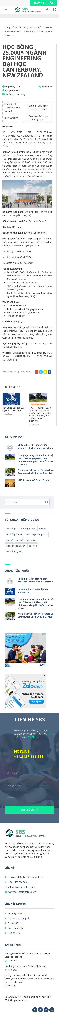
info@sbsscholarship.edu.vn (20, 887)
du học (42, 528)
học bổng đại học (14, 551)
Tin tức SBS (12, 923)
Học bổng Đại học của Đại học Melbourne (13, 409)
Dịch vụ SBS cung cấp (17, 918)
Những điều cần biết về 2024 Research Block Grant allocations (35, 447)
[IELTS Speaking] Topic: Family (33, 480)
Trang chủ (9, 27)
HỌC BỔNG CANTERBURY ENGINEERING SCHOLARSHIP (27, 356)
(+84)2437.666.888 (16, 882)
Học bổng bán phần (15, 545)
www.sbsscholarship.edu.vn (20, 891)
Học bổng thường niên (36, 534)
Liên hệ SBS (12, 932)
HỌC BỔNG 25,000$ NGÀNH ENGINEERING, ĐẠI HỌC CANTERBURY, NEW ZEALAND (28, 31)
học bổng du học (27, 528)
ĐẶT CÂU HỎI (43, 3)
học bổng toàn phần (26, 540)
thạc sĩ (9, 540)
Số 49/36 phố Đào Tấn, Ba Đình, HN (24, 877)
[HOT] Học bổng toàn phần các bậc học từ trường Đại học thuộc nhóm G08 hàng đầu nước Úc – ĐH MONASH (40, 414)
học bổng (10, 528)
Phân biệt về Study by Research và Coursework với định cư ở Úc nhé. (35, 471)
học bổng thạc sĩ (14, 534)
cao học (33, 545)
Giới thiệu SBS (13, 913)
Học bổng (23, 27)
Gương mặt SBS (14, 928)
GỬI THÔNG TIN (29, 809)
